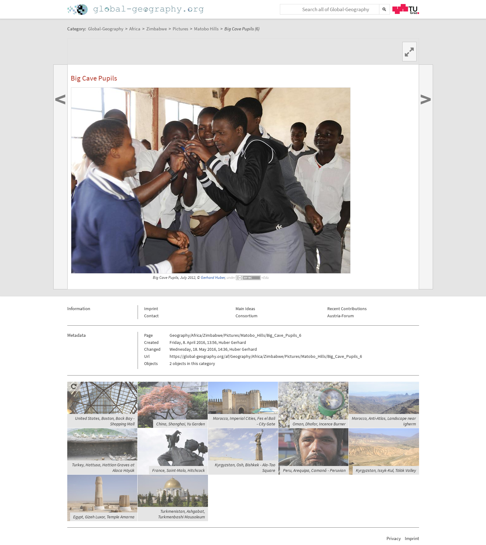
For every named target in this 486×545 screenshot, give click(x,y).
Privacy (394, 538)
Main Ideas (245, 308)
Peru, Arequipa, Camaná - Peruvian (314, 470)
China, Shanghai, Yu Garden (180, 424)
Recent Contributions (347, 308)
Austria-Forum (340, 316)
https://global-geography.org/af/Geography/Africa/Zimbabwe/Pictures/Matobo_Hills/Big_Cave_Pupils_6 (266, 356)
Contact (151, 316)
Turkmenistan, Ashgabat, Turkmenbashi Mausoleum (181, 514)
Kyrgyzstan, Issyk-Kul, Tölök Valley (386, 470)
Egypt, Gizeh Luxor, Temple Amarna (104, 517)
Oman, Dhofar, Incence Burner (319, 424)
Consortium (247, 316)
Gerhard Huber (213, 277)
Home (136, 9)
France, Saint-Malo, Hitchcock (178, 470)
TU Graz (405, 9)
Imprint (151, 308)
